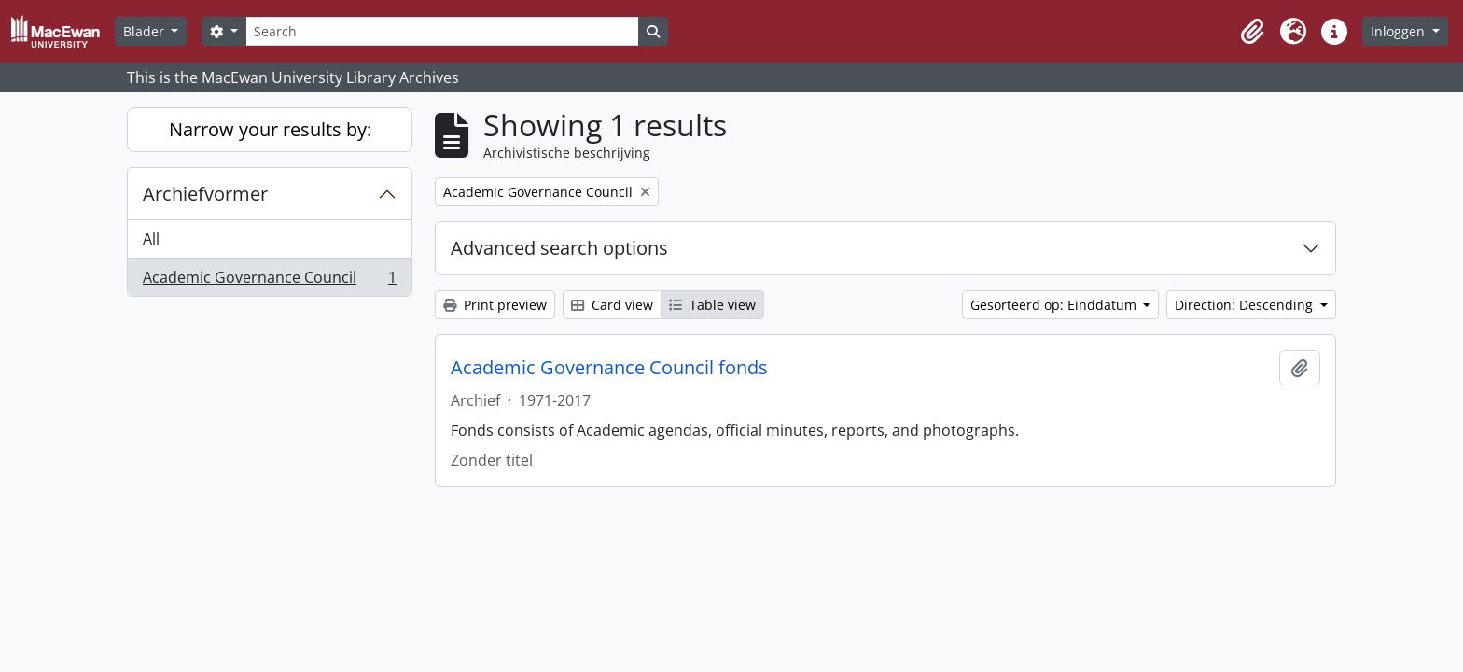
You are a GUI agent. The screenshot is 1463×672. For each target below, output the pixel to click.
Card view (612, 305)
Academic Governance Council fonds (609, 368)
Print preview (495, 305)
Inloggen (1399, 31)
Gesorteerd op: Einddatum (1055, 305)
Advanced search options (559, 247)
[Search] (442, 31)
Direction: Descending (1246, 305)
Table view (712, 305)
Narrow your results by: (270, 129)
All (151, 239)
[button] (1252, 31)
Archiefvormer (205, 193)
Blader (145, 31)
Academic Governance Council (269, 281)
